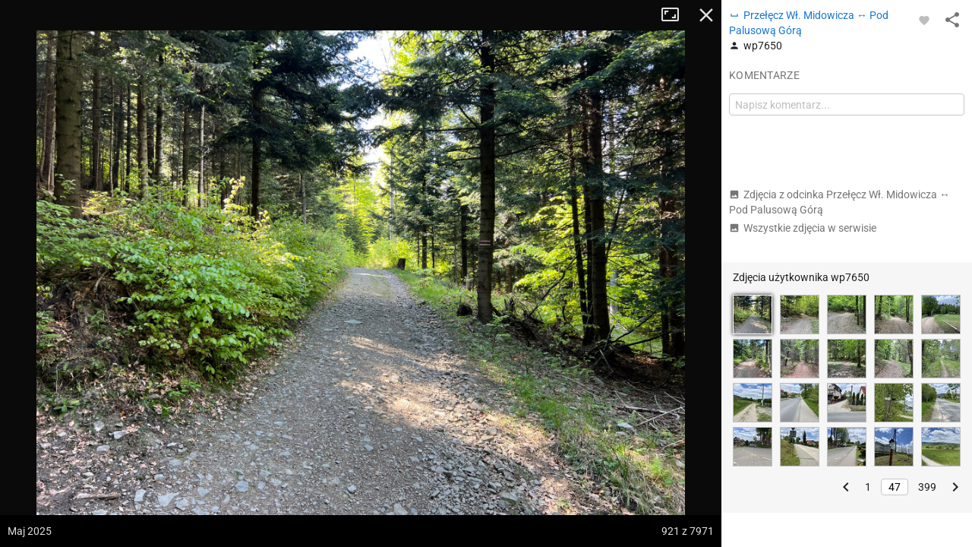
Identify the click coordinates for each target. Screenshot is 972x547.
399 (927, 487)
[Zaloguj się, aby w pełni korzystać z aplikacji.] (924, 20)
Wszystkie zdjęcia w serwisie (802, 228)
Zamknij (706, 15)
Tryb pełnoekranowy (676, 15)
